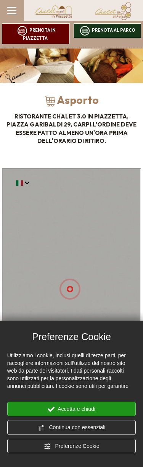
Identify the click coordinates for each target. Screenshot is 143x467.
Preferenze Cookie (72, 446)
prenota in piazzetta (36, 33)
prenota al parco (107, 31)
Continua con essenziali (72, 427)
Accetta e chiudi (71, 409)
